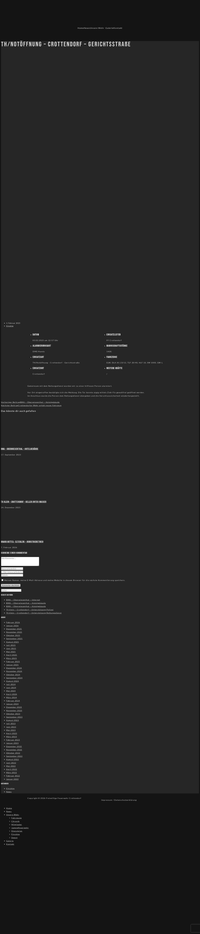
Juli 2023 (11, 723)
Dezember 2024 (14, 668)
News (87, 28)
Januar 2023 (12, 743)
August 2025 (12, 642)
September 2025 (14, 638)
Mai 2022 (11, 766)
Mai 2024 (11, 691)
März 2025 (11, 658)
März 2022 (11, 772)
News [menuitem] (9, 811)
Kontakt (117, 28)
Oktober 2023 (13, 714)
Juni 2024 (11, 687)
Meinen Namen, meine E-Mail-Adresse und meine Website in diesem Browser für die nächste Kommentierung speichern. (64, 580)
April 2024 (11, 694)
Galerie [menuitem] (10, 841)
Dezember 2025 (14, 629)
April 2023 (11, 733)
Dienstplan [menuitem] (16, 831)
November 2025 (14, 632)
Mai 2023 (11, 730)
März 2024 (11, 697)
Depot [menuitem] (14, 837)
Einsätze (9, 326)
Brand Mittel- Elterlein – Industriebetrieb (22, 541)
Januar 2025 (12, 665)
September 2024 (14, 678)
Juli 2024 (11, 684)
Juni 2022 (11, 763)
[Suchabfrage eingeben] (11, 590)
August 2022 (12, 759)
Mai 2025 (11, 652)
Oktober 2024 (13, 674)
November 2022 (14, 750)
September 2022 (14, 756)
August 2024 (12, 681)
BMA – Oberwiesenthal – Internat (23, 600)
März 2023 (11, 736)
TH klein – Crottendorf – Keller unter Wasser (23, 502)
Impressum (106, 800)
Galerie (109, 28)
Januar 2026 (12, 625)
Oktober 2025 (13, 635)
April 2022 (11, 769)
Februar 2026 (13, 622)
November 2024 (14, 671)
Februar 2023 (13, 740)
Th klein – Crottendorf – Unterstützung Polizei (29, 610)
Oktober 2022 (13, 753)
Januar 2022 (12, 779)
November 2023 (14, 710)
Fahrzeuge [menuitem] (16, 818)
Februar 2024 (13, 701)
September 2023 (14, 717)
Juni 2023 (11, 727)
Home (81, 28)
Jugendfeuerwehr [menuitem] (20, 828)
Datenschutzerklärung (125, 800)
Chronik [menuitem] (15, 821)
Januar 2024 (12, 704)
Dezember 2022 (14, 746)
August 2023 (12, 720)
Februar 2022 (13, 776)
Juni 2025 (11, 648)
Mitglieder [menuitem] (16, 824)
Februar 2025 (13, 661)
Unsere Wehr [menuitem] (12, 815)
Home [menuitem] (9, 808)
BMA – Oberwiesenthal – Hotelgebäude (19, 449)
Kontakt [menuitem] (10, 844)
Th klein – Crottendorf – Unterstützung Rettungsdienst (34, 613)
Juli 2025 (11, 645)
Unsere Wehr (97, 28)
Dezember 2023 (14, 707)
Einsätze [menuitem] (15, 834)
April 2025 (11, 655)
